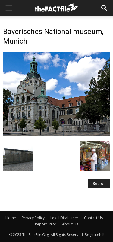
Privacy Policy (33, 217)
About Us (70, 224)
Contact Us (93, 217)
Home (10, 217)
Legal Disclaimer (64, 217)
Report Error (45, 224)
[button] (104, 8)
